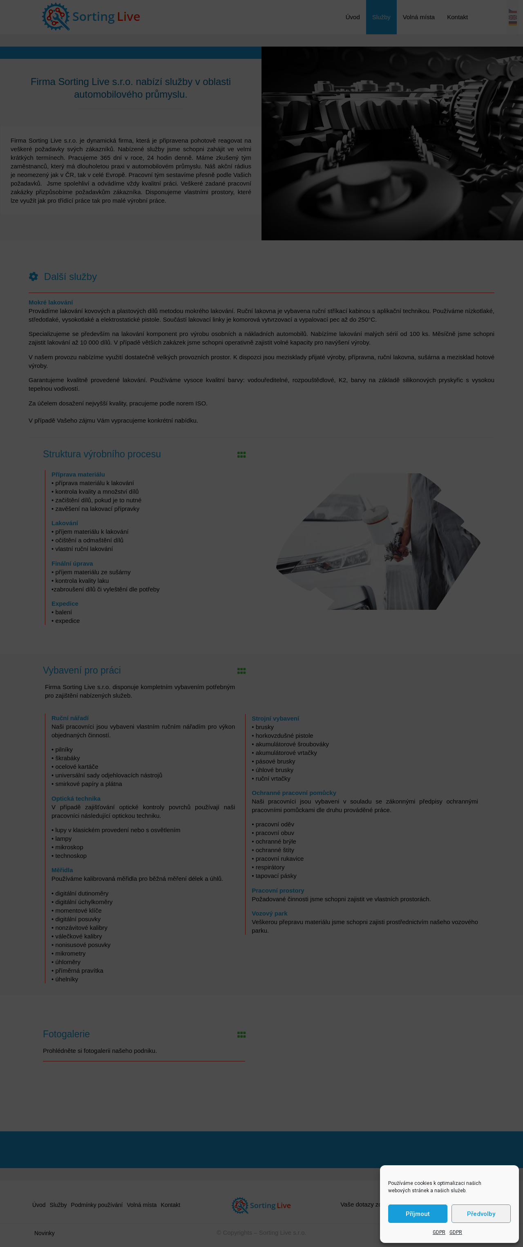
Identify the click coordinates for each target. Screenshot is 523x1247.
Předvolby (481, 1214)
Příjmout (418, 1214)
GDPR (439, 1232)
